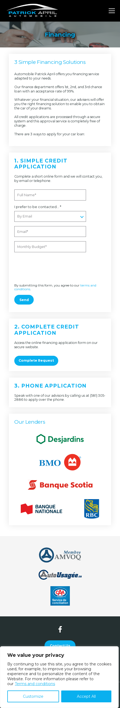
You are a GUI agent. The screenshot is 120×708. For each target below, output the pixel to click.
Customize (33, 696)
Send (24, 300)
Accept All (86, 696)
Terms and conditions (35, 683)
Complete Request (36, 360)
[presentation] (51, 268)
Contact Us (60, 646)
